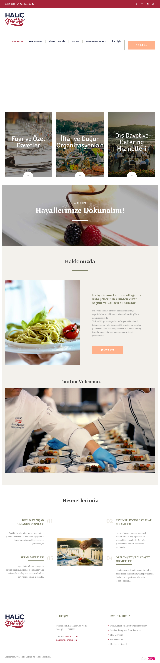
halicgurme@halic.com (66, 640)
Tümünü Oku (108, 350)
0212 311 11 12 (27, 3)
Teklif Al (141, 45)
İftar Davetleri (32, 558)
